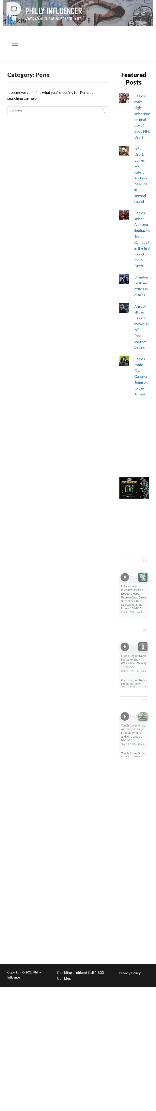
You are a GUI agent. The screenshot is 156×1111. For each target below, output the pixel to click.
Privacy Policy (130, 973)
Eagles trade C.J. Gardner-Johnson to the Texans (141, 376)
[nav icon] (15, 44)
